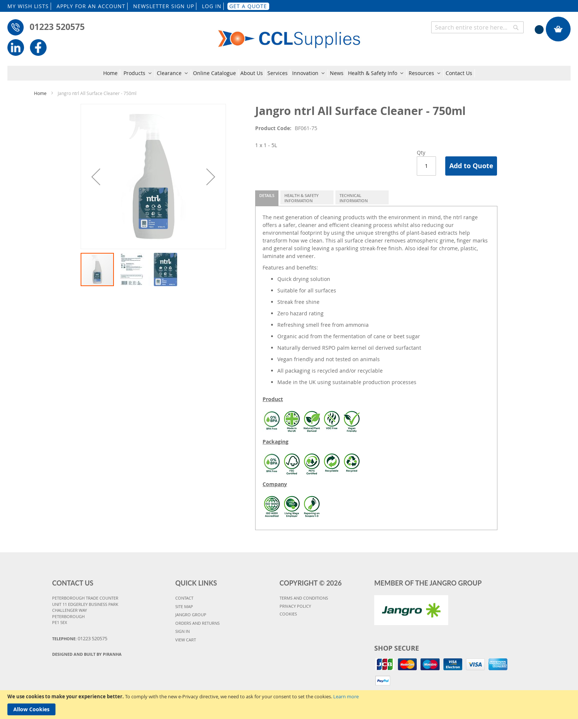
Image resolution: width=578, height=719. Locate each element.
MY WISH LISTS (28, 6)
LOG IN (212, 6)
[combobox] (477, 27)
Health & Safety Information (301, 198)
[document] (289, 704)
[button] (96, 176)
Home (40, 93)
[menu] (289, 73)
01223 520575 (57, 27)
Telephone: (79, 638)
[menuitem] (111, 73)
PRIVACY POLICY (295, 606)
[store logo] (289, 34)
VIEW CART (185, 639)
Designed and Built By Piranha (87, 654)
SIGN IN (182, 631)
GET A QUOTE (248, 6)
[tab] (266, 198)
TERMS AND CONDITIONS (304, 598)
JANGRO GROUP (190, 614)
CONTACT (184, 598)
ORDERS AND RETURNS (197, 623)
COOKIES (288, 614)
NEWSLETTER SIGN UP (163, 6)
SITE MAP (184, 606)
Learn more (346, 696)
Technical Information (353, 198)
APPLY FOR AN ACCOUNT (91, 6)
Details (266, 195)
